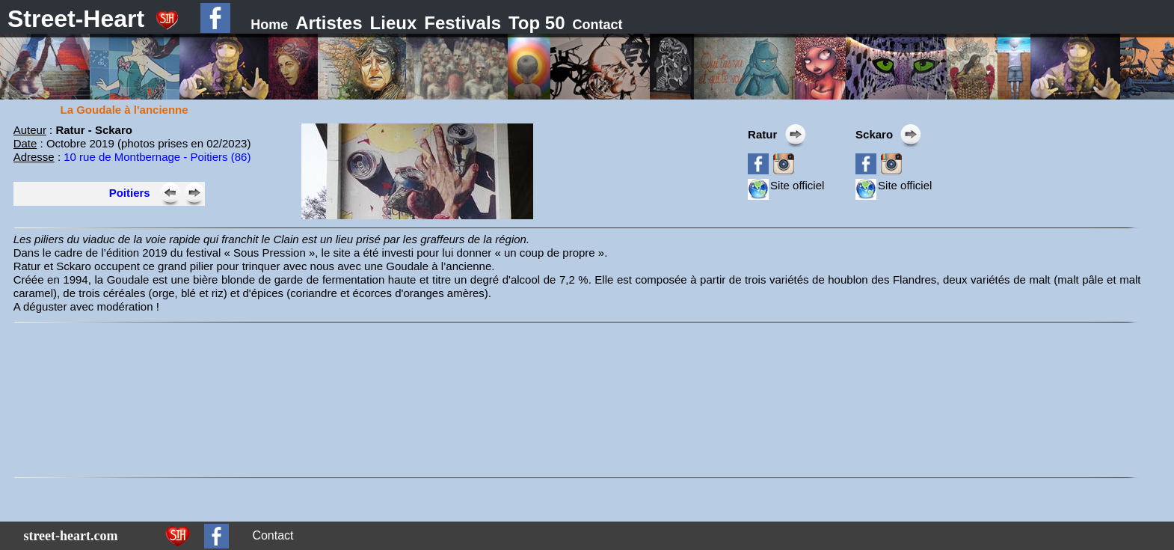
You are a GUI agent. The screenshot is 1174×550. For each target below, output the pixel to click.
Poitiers (129, 192)
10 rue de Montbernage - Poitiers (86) (157, 156)
